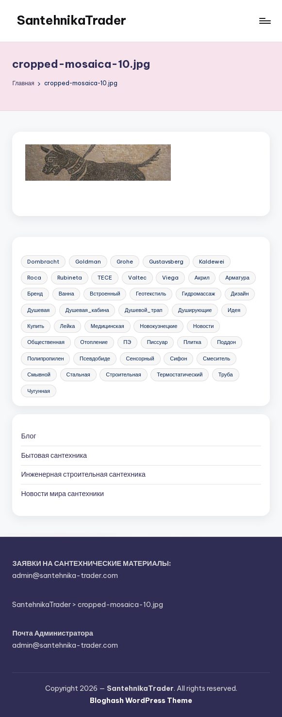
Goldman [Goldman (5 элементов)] (88, 261)
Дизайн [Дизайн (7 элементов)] (240, 293)
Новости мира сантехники (62, 493)
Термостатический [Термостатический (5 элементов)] (179, 374)
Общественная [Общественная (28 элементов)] (46, 342)
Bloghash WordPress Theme (141, 700)
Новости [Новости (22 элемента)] (203, 326)
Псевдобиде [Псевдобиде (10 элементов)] (95, 358)
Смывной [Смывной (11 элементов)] (38, 374)
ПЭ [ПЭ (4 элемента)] (127, 342)
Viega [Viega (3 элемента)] (170, 277)
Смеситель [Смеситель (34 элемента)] (216, 358)
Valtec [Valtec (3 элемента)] (137, 277)
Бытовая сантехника (54, 455)
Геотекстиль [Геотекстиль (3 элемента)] (151, 293)
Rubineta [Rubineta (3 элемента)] (69, 277)
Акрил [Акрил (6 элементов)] (202, 277)
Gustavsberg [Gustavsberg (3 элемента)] (166, 261)
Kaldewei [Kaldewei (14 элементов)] (211, 261)
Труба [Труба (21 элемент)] (225, 374)
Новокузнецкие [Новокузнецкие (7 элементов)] (158, 326)
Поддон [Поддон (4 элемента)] (226, 342)
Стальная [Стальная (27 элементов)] (78, 374)
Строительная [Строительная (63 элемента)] (123, 374)
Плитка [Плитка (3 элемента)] (192, 342)
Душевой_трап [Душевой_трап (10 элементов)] (143, 310)
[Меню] (264, 21)
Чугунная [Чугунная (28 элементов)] (38, 391)
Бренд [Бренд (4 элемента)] (35, 293)
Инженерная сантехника (83, 474)
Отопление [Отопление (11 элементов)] (94, 342)
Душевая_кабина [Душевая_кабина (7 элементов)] (87, 310)
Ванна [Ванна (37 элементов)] (66, 293)
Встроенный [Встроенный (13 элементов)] (105, 293)
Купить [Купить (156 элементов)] (35, 326)
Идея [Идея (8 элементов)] (234, 310)
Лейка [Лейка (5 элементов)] (67, 326)
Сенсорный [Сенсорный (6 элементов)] (140, 358)
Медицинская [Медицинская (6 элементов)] (107, 326)
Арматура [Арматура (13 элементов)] (237, 277)
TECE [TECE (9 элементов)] (105, 277)
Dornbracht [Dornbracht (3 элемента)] (43, 261)
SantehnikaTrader (71, 20)
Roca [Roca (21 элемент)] (34, 277)
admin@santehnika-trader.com (65, 575)
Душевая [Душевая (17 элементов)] (38, 310)
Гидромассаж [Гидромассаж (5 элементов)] (198, 293)
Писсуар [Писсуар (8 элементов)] (157, 342)
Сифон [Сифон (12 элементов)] (178, 358)
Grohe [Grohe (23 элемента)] (124, 261)
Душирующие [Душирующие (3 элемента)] (195, 310)
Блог (28, 436)
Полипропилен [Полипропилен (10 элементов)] (45, 358)
